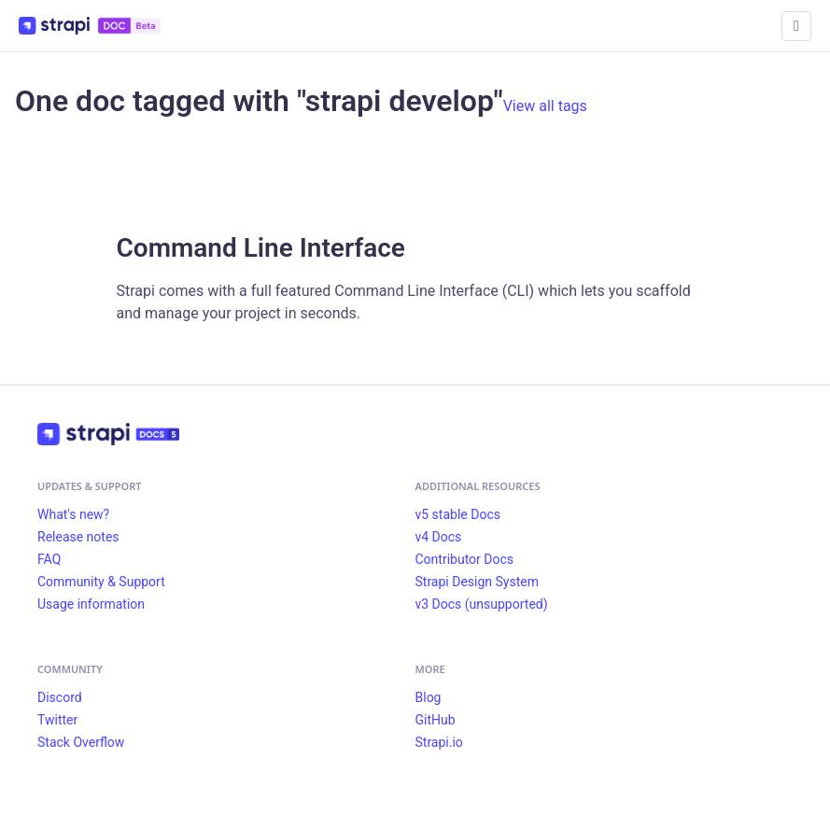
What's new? (73, 514)
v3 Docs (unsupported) (481, 604)
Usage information (91, 604)
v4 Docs (438, 536)
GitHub (435, 719)
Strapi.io (439, 742)
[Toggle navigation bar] (796, 26)
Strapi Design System (477, 581)
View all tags (545, 106)
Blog (428, 697)
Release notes (78, 536)
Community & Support (101, 581)
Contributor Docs (464, 559)
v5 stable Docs (457, 514)
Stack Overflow (80, 742)
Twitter (57, 719)
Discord (59, 697)
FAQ (49, 559)
